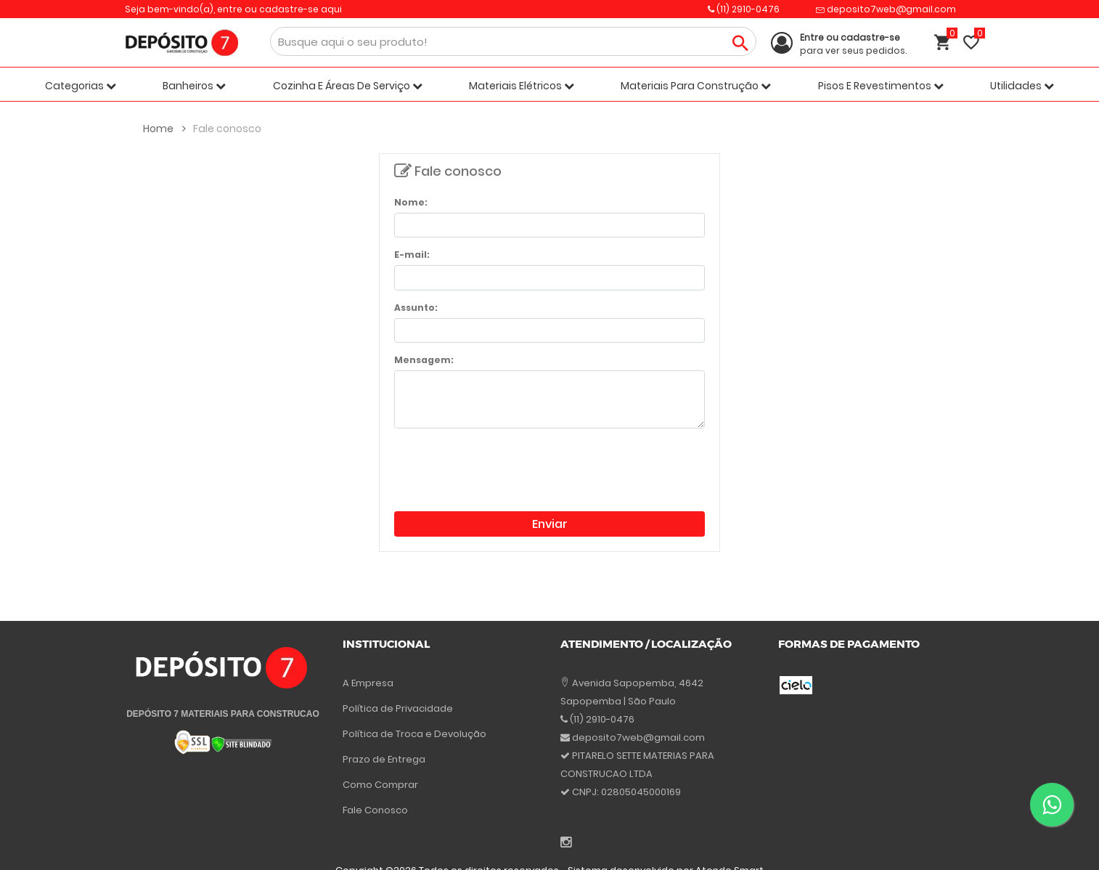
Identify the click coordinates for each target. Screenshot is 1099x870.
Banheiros (194, 85)
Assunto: (416, 307)
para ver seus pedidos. (853, 44)
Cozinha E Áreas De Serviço (347, 85)
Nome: (411, 202)
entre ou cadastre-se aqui (279, 9)
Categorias (80, 85)
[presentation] (504, 468)
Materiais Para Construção (696, 85)
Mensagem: (424, 360)
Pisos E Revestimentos (881, 85)
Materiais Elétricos (521, 85)
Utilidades (1022, 85)
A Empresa (368, 683)
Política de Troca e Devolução (414, 734)
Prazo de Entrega (384, 759)
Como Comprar (380, 785)
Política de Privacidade (398, 708)
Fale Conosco (375, 810)
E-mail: (412, 254)
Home (164, 128)
